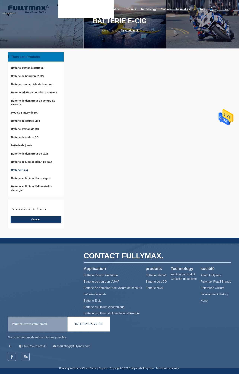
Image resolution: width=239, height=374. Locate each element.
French (226, 9)
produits (130, 9)
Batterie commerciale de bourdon (32, 84)
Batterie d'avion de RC (25, 129)
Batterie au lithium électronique (30, 178)
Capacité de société (184, 278)
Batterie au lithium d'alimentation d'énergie (31, 188)
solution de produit (183, 274)
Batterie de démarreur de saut (29, 153)
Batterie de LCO (156, 281)
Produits (115, 30)
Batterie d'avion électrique (27, 67)
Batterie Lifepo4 (156, 275)
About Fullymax (210, 275)
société (166, 9)
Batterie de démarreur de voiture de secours (33, 102)
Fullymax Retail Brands (215, 281)
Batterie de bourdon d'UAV (27, 76)
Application (112, 9)
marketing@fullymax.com (71, 346)
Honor (204, 300)
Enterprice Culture (212, 288)
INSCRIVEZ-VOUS (89, 324)
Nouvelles (183, 9)
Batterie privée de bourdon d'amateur (34, 92)
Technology (149, 9)
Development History (214, 294)
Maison (95, 9)
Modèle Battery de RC (24, 112)
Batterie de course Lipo (25, 120)
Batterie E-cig (19, 170)
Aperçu (104, 30)
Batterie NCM (154, 288)
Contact (199, 9)
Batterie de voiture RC (25, 137)
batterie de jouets (22, 145)
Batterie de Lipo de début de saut (31, 161)
